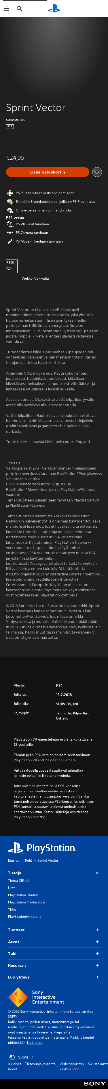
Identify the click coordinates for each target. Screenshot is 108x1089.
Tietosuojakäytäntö (40, 1063)
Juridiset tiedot (14, 1066)
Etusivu (13, 860)
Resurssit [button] (54, 965)
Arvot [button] (54, 942)
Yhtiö (12, 909)
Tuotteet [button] (54, 930)
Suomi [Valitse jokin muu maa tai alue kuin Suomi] (21, 1057)
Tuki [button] (54, 953)
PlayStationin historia (24, 916)
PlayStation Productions (27, 902)
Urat (11, 887)
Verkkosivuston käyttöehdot (72, 1066)
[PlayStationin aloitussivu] (54, 8)
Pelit (28, 860)
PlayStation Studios (23, 894)
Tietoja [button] (54, 873)
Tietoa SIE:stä (19, 880)
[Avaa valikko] (6, 8)
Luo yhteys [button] (54, 977)
